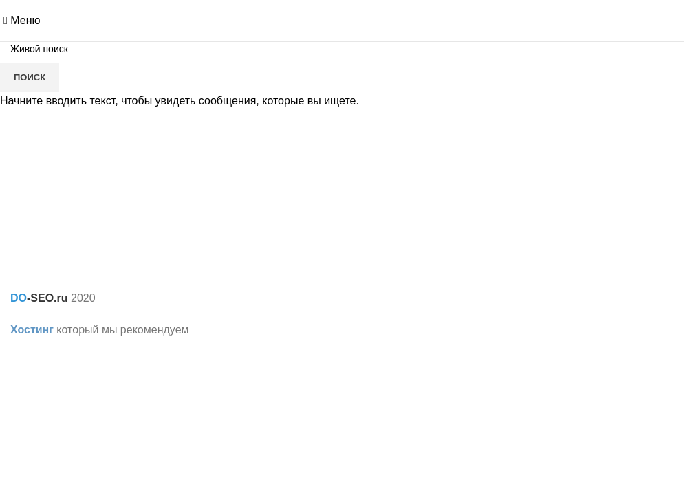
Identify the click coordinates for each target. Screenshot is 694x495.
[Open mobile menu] (22, 20)
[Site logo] (342, 19)
